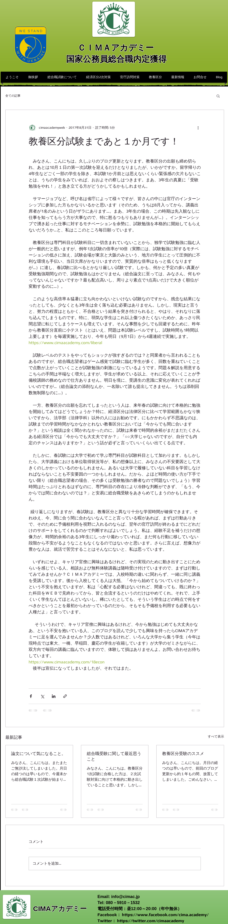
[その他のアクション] (198, 127)
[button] (218, 96)
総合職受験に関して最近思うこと (114, 756)
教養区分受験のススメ (183, 753)
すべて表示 (216, 736)
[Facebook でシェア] (31, 696)
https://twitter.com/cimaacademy (150, 920)
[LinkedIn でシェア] (53, 696)
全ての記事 (12, 95)
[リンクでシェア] (65, 696)
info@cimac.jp (125, 896)
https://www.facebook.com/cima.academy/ (165, 914)
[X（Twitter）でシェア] (42, 696)
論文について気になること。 (38, 753)
